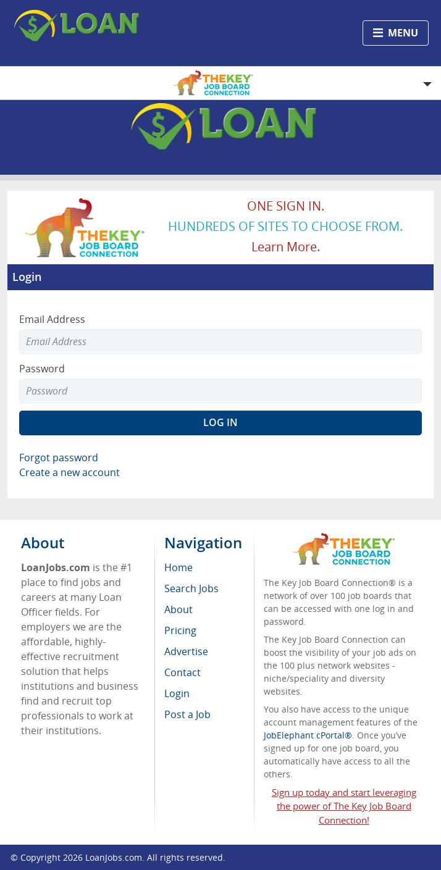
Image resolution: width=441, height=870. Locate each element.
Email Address (52, 319)
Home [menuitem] (178, 567)
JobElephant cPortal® (308, 735)
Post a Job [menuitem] (187, 714)
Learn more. (285, 246)
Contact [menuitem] (182, 672)
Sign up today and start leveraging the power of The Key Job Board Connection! (344, 806)
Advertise (186, 651)
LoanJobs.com (113, 857)
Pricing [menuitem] (180, 630)
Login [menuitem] (177, 693)
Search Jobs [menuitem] (191, 588)
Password (42, 368)
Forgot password (58, 457)
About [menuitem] (178, 609)
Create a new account (69, 472)
